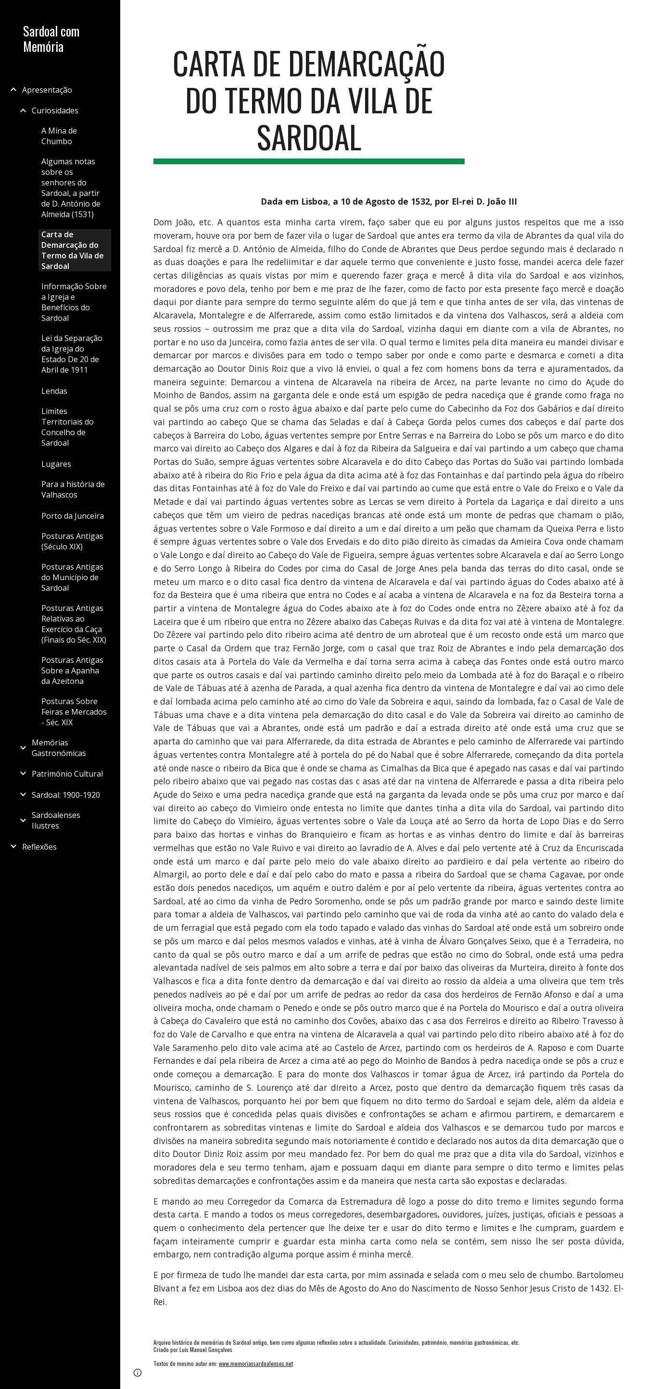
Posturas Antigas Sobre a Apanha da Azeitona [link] (72, 670)
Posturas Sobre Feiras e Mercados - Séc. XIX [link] (74, 712)
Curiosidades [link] (55, 110)
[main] (309, 104)
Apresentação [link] (47, 90)
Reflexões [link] (39, 846)
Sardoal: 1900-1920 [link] (66, 795)
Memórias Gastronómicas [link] (59, 747)
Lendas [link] (54, 391)
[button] (645, 13)
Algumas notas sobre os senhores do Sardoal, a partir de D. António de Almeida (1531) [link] (71, 187)
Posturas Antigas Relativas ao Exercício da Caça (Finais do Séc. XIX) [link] (73, 624)
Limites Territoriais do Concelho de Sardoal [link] (67, 427)
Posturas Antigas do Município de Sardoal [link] (72, 577)
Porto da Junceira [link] (72, 516)
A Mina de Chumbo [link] (59, 135)
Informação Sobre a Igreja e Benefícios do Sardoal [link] (74, 302)
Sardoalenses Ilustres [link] (56, 820)
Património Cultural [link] (67, 773)
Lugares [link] (56, 464)
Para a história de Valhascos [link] (73, 489)
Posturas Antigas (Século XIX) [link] (72, 541)
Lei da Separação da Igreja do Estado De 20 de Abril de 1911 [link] (71, 354)
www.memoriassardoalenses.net (256, 1363)
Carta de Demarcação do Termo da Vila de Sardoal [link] (72, 250)
